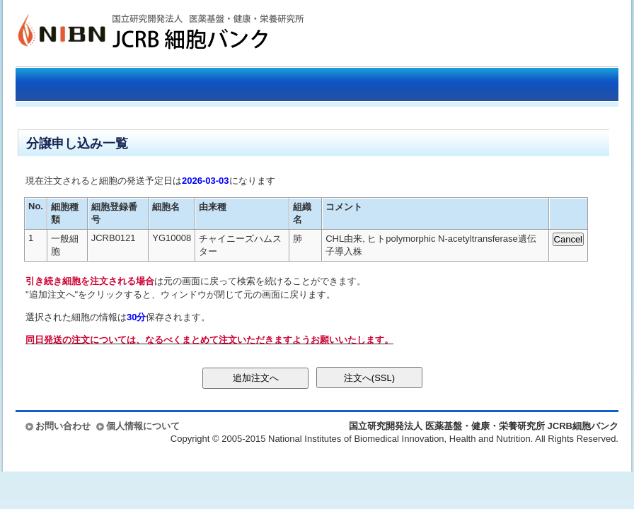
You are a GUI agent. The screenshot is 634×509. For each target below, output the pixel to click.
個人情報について (143, 426)
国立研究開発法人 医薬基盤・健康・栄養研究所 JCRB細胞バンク (145, 33)
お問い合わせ (63, 426)
